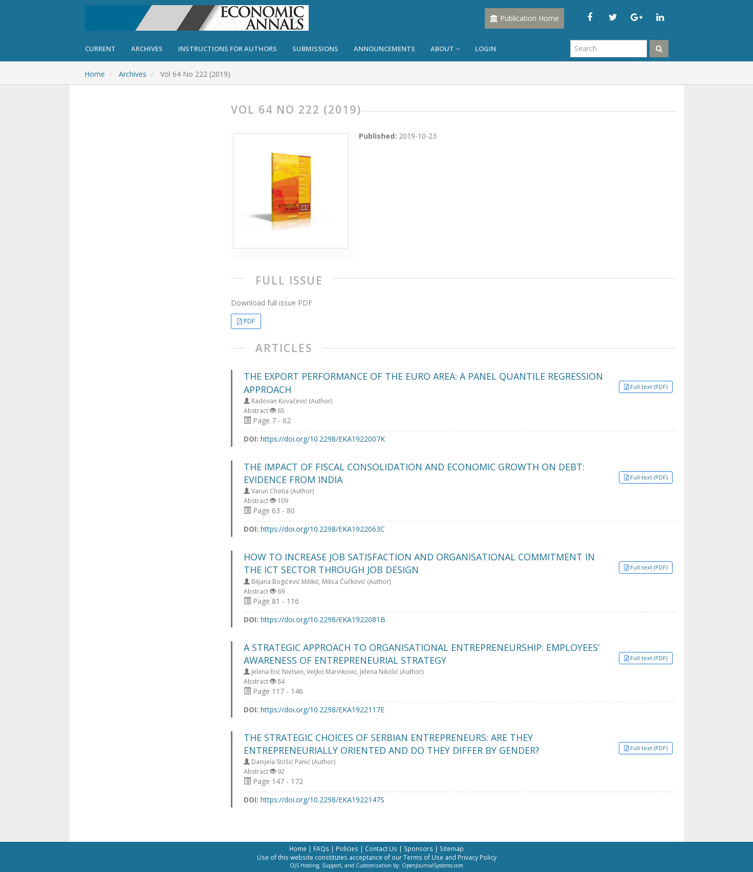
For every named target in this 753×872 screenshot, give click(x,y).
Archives (147, 48)
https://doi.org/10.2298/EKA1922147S (322, 799)
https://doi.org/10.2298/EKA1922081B (323, 619)
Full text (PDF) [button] (649, 386)
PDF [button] (249, 321)
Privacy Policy (477, 857)
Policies (347, 848)
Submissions (315, 48)
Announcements (384, 48)
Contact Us (381, 848)
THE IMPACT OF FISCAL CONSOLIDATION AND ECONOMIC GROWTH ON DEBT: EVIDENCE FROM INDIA (414, 473)
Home (94, 74)
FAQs (321, 848)
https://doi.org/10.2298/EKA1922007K (323, 439)
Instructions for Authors (227, 48)
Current (100, 48)
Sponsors (418, 848)
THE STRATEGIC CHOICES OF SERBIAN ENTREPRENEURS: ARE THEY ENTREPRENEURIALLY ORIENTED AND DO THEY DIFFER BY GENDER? (392, 743)
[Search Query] (608, 48)
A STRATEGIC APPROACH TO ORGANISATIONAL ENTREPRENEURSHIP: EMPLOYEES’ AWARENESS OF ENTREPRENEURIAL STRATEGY (421, 653)
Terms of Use (423, 857)
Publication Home (524, 18)
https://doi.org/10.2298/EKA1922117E (322, 709)
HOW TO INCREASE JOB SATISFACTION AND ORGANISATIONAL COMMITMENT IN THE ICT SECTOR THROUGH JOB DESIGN (419, 563)
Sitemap (452, 848)
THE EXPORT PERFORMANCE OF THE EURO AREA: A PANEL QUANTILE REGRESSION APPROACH (423, 382)
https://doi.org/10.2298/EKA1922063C (323, 529)
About (445, 48)
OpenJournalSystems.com (432, 865)
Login (485, 48)
